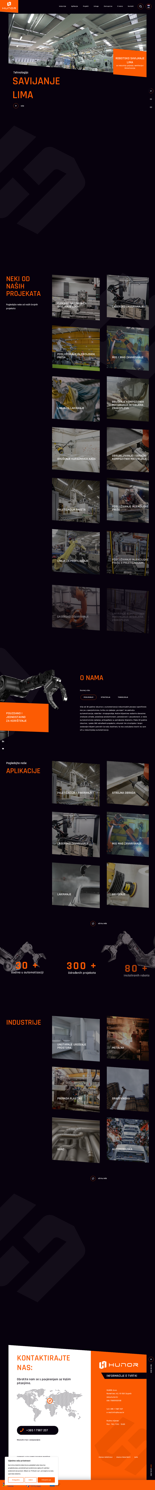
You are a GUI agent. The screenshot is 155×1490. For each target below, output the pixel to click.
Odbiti (31, 1480)
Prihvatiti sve (46, 1480)
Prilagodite (16, 1480)
